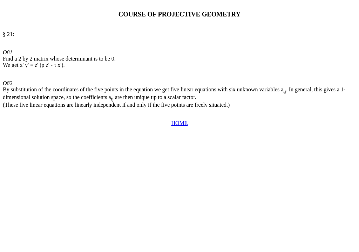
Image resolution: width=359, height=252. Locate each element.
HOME (179, 123)
